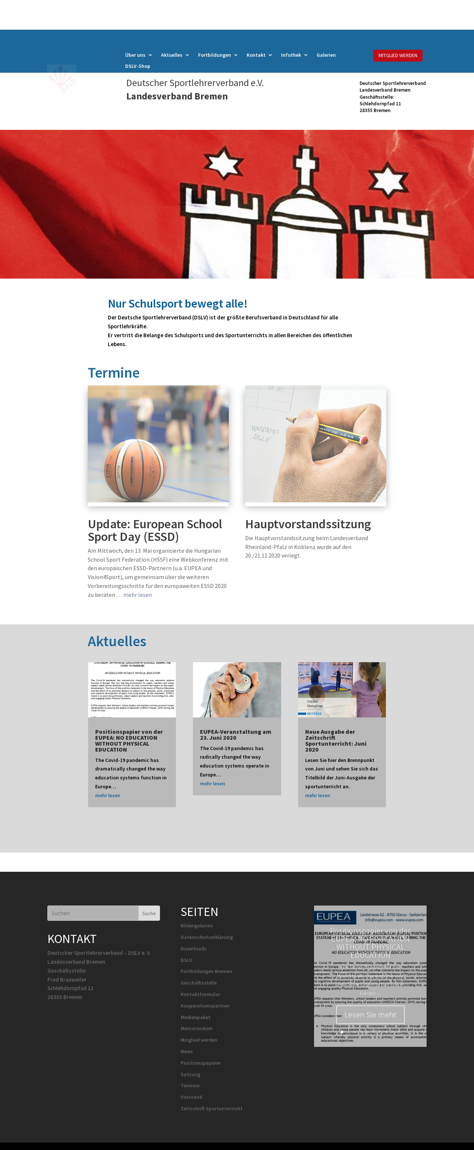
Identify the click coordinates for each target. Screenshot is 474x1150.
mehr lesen (137, 594)
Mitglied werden (199, 1039)
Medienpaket (195, 1017)
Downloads (194, 948)
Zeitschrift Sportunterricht (212, 1108)
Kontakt (256, 55)
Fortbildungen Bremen (206, 971)
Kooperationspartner (205, 1005)
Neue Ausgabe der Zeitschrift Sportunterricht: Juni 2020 (336, 740)
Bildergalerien (197, 925)
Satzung (190, 1074)
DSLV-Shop (137, 66)
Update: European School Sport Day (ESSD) (155, 530)
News (187, 1051)
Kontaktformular (200, 994)
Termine (190, 1085)
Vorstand (191, 1097)
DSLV (186, 960)
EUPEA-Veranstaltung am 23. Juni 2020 (235, 734)
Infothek (291, 55)
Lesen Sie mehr (370, 1024)
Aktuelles (172, 55)
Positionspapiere (200, 1062)
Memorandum (197, 1028)
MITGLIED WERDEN (397, 55)
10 (398, 1032)
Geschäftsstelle (199, 982)
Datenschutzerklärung (207, 937)
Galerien (326, 55)
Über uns (135, 55)
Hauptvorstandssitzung (308, 524)
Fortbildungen (214, 55)
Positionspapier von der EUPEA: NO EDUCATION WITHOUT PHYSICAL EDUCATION (129, 740)
